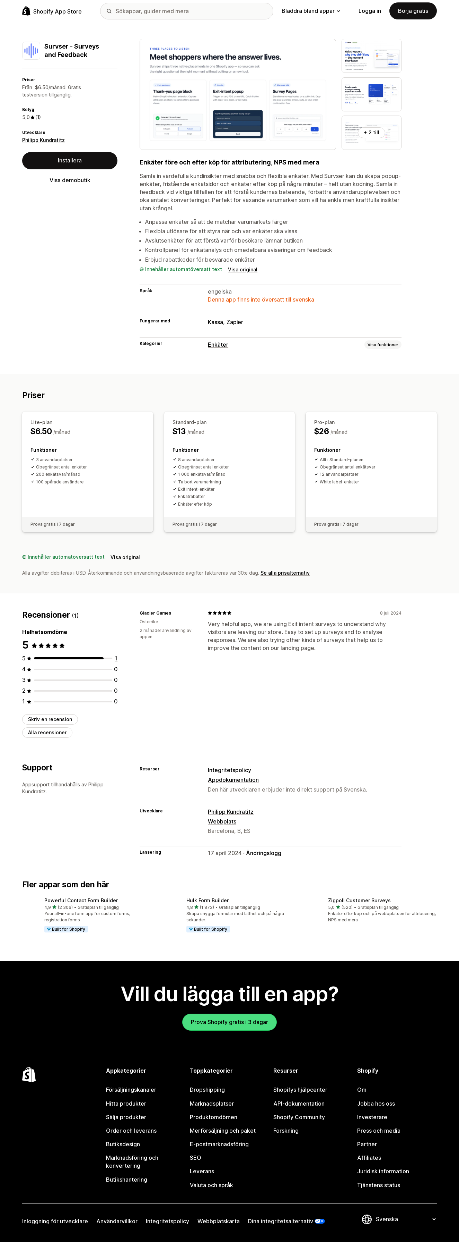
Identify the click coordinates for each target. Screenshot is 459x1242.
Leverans (202, 1171)
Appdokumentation (233, 779)
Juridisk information (383, 1171)
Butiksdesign (123, 1144)
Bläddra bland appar (311, 10)
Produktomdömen (213, 1117)
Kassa (215, 322)
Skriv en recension (50, 719)
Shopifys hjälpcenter (300, 1089)
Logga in (370, 10)
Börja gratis (413, 10)
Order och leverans (131, 1130)
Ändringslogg (263, 853)
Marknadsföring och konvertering (132, 1161)
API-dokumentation (299, 1103)
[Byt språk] (405, 1219)
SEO (195, 1157)
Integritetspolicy (229, 770)
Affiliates (369, 1157)
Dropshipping (207, 1089)
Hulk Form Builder (207, 900)
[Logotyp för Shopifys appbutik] (52, 11)
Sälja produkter (126, 1117)
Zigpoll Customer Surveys (359, 900)
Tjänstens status (378, 1185)
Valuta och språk (211, 1185)
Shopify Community (299, 1117)
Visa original (242, 269)
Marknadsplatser (212, 1103)
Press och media (378, 1130)
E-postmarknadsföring (219, 1144)
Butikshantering (126, 1179)
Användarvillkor (117, 1221)
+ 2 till (371, 132)
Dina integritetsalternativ (280, 1221)
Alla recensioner (47, 732)
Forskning (286, 1130)
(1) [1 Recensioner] (38, 117)
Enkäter (218, 344)
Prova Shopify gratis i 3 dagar (229, 1022)
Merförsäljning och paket (223, 1130)
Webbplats (222, 821)
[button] (87, 915)
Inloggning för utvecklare (55, 1221)
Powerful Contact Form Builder (81, 900)
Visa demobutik (70, 180)
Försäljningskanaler (131, 1089)
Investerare (372, 1117)
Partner (367, 1144)
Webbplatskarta (218, 1221)
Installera (70, 160)
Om (362, 1089)
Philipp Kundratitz (43, 140)
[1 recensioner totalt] (116, 658)
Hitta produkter (126, 1103)
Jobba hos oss (376, 1103)
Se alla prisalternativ (285, 573)
